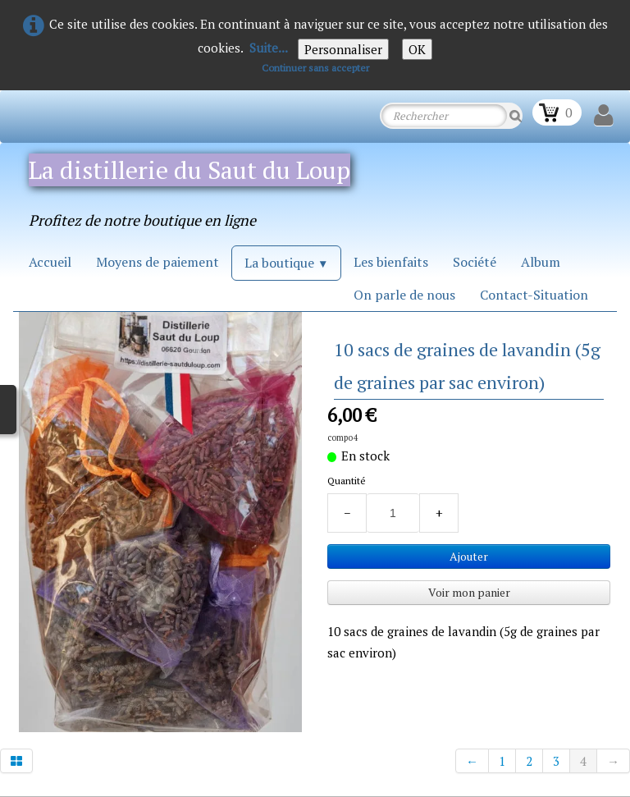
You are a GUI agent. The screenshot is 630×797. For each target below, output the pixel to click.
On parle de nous (404, 295)
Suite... (268, 47)
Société (474, 262)
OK (417, 49)
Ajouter (469, 556)
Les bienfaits (391, 262)
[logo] (203, 187)
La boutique (286, 263)
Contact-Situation (534, 295)
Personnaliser (343, 49)
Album (540, 262)
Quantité (346, 480)
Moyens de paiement (157, 262)
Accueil (50, 262)
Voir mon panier (469, 592)
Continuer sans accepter (315, 68)
